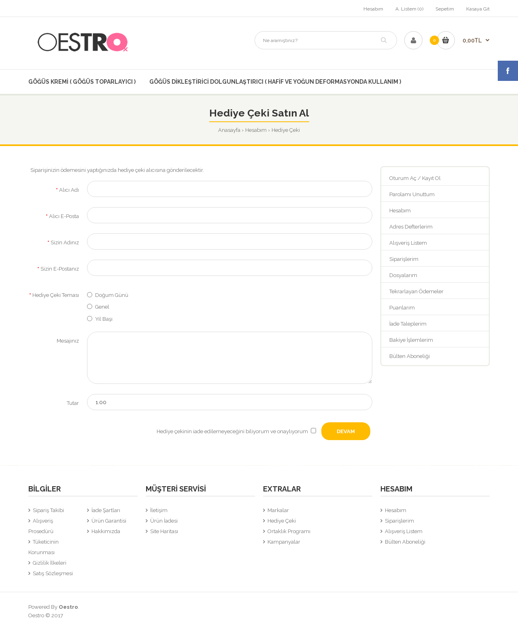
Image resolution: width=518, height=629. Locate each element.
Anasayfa (229, 130)
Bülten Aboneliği (409, 356)
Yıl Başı (104, 319)
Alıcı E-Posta (64, 216)
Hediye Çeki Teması (55, 295)
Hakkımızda (105, 531)
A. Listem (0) (409, 9)
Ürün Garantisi (108, 521)
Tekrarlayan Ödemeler (416, 291)
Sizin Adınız (65, 242)
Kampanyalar (283, 542)
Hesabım (373, 9)
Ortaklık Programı (288, 531)
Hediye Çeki (286, 130)
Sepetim (444, 9)
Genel (102, 307)
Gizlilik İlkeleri (49, 563)
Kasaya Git (478, 9)
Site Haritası (164, 531)
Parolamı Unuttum (412, 194)
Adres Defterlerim (411, 227)
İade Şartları (105, 510)
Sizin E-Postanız (59, 269)
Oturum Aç (402, 178)
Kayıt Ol (431, 178)
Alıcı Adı (69, 190)
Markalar (278, 510)
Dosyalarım (403, 275)
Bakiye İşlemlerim (411, 340)
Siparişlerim (403, 259)
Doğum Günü (111, 295)
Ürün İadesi (164, 521)
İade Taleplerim (408, 324)
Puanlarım (402, 308)
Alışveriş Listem (408, 243)
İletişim (159, 510)
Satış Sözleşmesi (53, 573)
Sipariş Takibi (48, 510)
